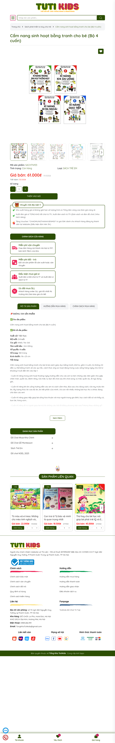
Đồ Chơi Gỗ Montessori (22, 443)
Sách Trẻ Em (17, 448)
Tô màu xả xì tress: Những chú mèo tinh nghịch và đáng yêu (25, 518)
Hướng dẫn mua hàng (69, 576)
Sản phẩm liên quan (58, 477)
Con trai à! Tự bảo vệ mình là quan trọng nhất (57, 518)
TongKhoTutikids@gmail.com (29, 626)
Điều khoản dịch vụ (68, 591)
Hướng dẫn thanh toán (70, 581)
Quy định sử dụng (18, 591)
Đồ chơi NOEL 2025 (20, 453)
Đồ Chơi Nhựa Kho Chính (22, 437)
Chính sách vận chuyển (20, 581)
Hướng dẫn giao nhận (69, 586)
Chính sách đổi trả (18, 586)
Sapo (82, 653)
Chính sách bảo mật (19, 576)
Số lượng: (14, 184)
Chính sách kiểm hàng (20, 596)
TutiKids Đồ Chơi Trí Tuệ (70, 610)
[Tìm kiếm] (101, 17)
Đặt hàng (18, 528)
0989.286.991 (26, 623)
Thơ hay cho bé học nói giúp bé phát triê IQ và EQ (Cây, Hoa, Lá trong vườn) (89, 518)
